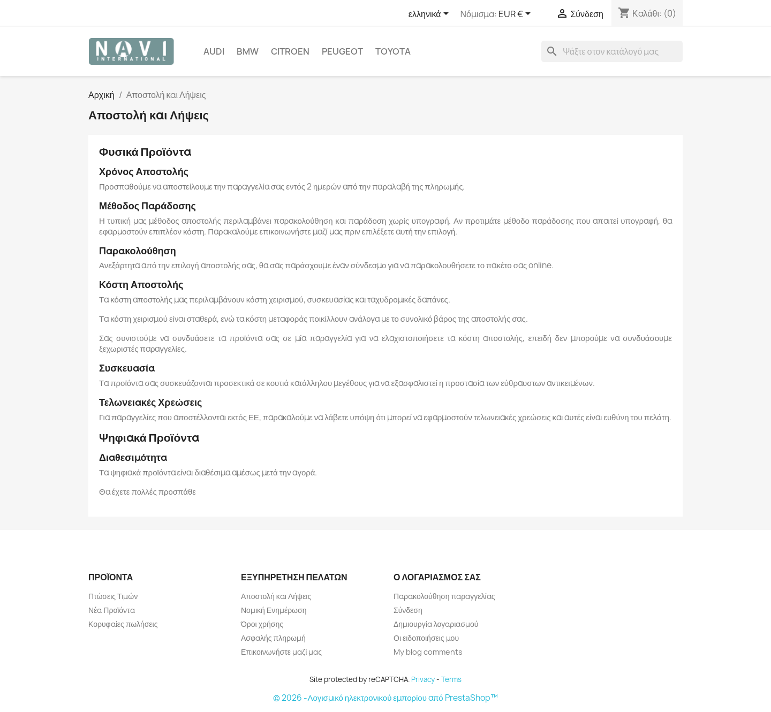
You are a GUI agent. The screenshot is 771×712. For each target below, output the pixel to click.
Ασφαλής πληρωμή (273, 638)
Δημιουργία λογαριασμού (436, 624)
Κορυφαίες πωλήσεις (122, 624)
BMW (248, 51)
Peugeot (342, 51)
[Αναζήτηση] (612, 51)
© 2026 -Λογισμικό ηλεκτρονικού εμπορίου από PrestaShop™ (385, 697)
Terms (451, 679)
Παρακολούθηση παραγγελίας (444, 596)
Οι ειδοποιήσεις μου (426, 638)
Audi (213, 51)
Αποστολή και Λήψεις (276, 596)
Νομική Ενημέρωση (273, 610)
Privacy (423, 679)
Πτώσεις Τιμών (113, 596)
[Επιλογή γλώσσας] (430, 14)
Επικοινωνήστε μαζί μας (281, 652)
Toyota (393, 51)
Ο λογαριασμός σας (437, 577)
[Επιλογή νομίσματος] (516, 14)
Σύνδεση (408, 610)
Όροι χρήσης (262, 624)
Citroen (290, 51)
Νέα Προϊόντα (111, 610)
